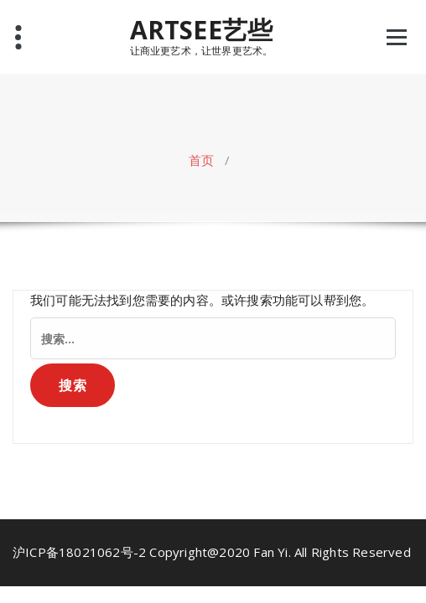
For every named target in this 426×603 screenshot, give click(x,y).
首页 (201, 160)
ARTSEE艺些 (201, 30)
